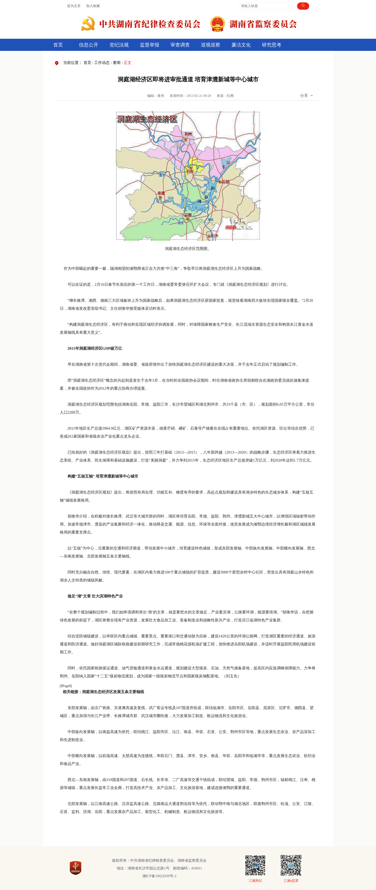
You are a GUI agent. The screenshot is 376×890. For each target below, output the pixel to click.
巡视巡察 (210, 44)
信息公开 (88, 44)
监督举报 (149, 44)
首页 (58, 44)
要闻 (117, 63)
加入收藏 (93, 6)
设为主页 (74, 6)
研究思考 (271, 44)
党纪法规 (119, 44)
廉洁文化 (241, 44)
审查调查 (180, 44)
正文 (127, 63)
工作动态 (102, 63)
